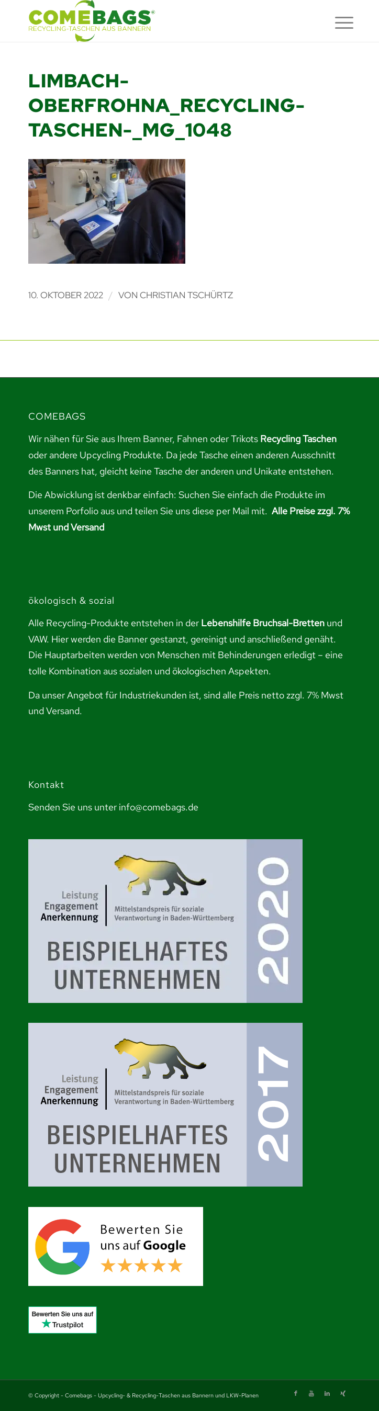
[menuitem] (336, 22)
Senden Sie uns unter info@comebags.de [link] (113, 807)
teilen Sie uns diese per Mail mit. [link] (201, 511)
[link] (157, 21)
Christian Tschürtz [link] (186, 295)
